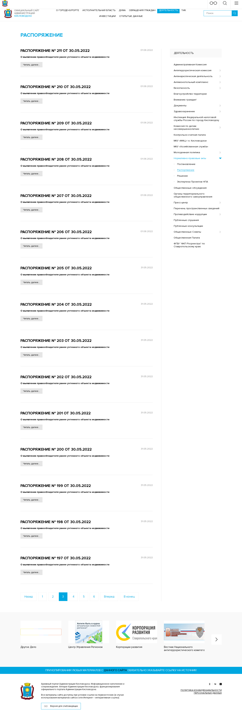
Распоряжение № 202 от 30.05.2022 (56, 377)
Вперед (109, 596)
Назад (28, 596)
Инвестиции (107, 16)
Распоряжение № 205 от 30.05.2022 (56, 268)
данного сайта (115, 670)
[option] (37, 635)
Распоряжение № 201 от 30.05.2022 (55, 413)
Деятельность (168, 10)
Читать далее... (31, 64)
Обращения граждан (142, 10)
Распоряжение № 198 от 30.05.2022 (55, 522)
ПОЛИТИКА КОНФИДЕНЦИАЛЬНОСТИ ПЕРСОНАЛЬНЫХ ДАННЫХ (201, 691)
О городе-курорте (67, 10)
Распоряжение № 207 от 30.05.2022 (56, 195)
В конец (129, 596)
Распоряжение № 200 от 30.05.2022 (56, 449)
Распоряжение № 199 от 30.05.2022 (55, 485)
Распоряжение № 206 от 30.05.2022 (56, 232)
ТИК (183, 10)
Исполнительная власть (99, 10)
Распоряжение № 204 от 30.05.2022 (56, 304)
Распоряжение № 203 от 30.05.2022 (56, 340)
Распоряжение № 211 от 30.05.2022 (55, 50)
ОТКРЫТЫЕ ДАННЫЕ (131, 16)
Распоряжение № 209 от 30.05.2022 (56, 123)
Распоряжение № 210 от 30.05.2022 (55, 87)
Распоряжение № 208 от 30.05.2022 (56, 159)
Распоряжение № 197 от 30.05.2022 (55, 558)
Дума (122, 10)
